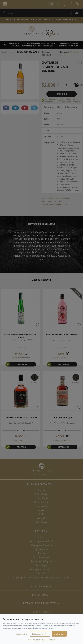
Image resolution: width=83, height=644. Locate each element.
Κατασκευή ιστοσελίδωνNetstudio (41, 639)
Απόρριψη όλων (22, 634)
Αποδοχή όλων (59, 634)
